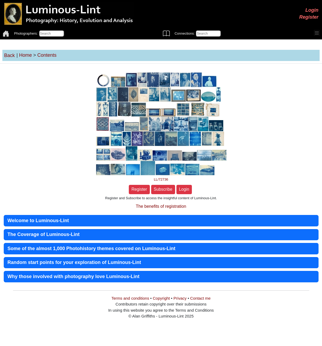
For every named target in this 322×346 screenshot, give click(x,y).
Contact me (200, 298)
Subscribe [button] (163, 189)
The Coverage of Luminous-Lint (43, 234)
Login (312, 10)
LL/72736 (161, 179)
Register (308, 17)
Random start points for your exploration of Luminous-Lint (74, 262)
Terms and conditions (130, 298)
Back (9, 55)
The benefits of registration (161, 206)
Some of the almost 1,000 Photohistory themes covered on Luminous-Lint (91, 248)
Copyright (161, 298)
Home (25, 55)
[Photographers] (51, 33)
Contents (46, 55)
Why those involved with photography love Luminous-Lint (73, 276)
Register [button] (139, 189)
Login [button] (184, 189)
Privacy (180, 298)
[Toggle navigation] (317, 33)
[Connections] (208, 33)
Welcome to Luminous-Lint (38, 220)
